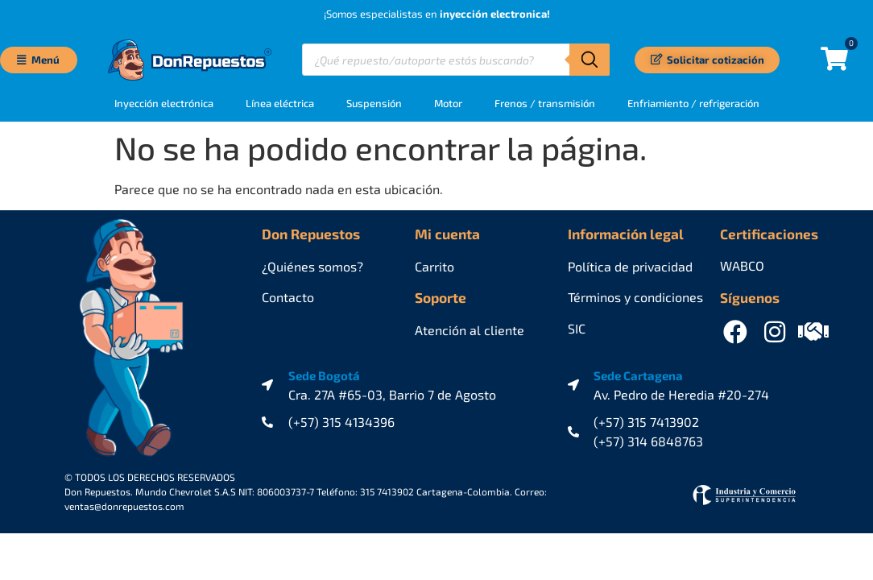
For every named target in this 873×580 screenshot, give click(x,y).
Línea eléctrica (280, 103)
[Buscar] (589, 60)
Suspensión (374, 103)
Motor (448, 103)
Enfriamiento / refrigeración (693, 103)
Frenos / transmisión (544, 103)
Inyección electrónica (163, 103)
